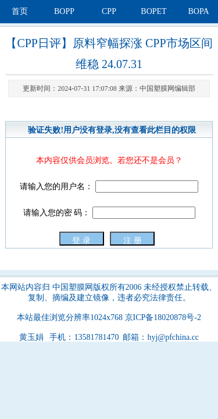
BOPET (153, 11)
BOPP (64, 11)
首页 (20, 11)
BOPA (198, 11)
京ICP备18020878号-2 (163, 317)
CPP (109, 11)
